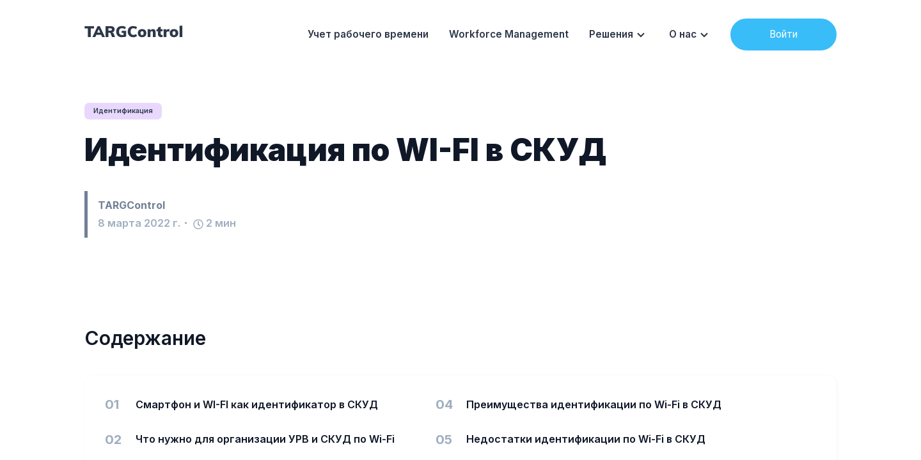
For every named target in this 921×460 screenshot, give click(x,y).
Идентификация (127, 111)
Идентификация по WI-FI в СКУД (345, 150)
